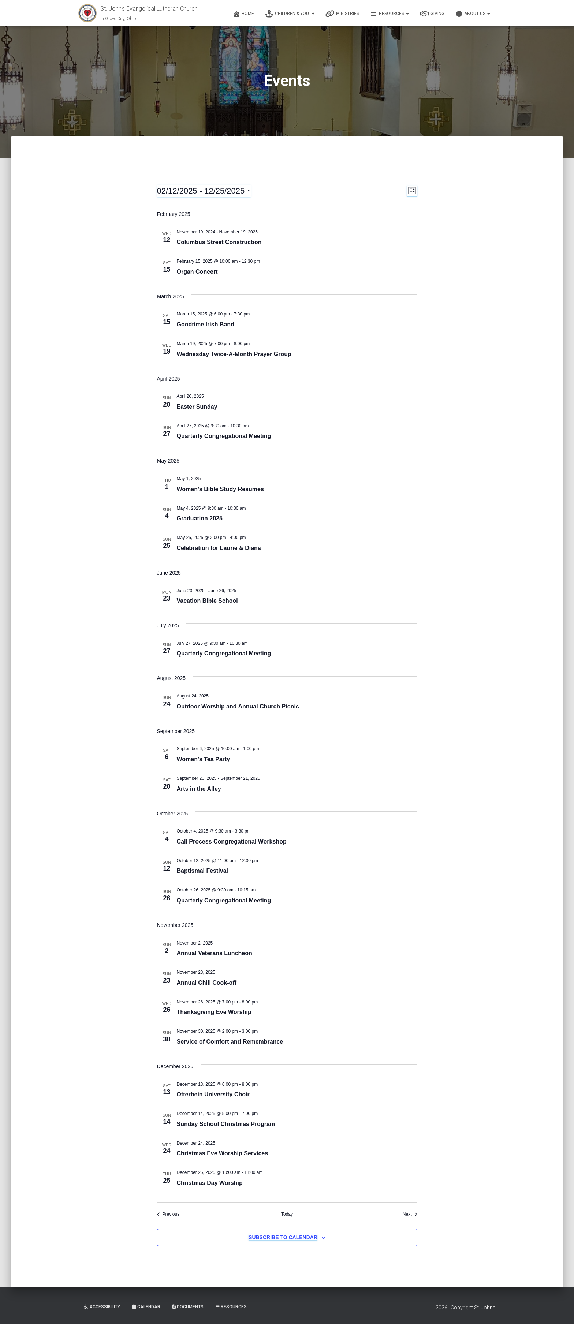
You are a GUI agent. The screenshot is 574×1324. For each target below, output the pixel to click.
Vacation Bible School (207, 601)
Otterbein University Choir (213, 1094)
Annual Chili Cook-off (207, 983)
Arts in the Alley (199, 789)
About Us (472, 14)
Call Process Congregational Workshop (232, 841)
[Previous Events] (168, 1214)
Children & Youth (289, 14)
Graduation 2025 (200, 518)
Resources (389, 14)
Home (243, 14)
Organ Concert (197, 272)
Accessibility (102, 1306)
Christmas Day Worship (210, 1183)
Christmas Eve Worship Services (222, 1153)
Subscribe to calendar (283, 1237)
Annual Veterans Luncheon (214, 953)
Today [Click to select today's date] (287, 1214)
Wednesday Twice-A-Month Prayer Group (234, 354)
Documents (188, 1306)
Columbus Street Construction (219, 242)
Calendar (146, 1306)
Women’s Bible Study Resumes (220, 489)
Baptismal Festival (202, 871)
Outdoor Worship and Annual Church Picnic (238, 706)
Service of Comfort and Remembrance (230, 1042)
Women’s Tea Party (203, 759)
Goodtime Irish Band (205, 324)
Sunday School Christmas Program (226, 1124)
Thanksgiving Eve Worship (214, 1012)
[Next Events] (410, 1214)
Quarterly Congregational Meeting (224, 436)
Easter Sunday (197, 407)
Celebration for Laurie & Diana (219, 548)
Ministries (342, 14)
